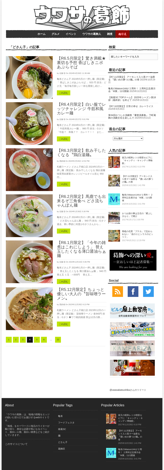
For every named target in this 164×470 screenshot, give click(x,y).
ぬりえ (122, 34)
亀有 (60, 416)
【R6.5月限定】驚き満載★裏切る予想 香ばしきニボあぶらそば (81, 62)
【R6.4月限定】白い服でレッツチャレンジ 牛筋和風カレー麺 (81, 108)
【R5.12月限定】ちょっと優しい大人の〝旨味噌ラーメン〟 (81, 293)
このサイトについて (16, 444)
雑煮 (109, 34)
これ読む (63, 92)
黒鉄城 (62, 161)
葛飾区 (61, 448)
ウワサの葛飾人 (91, 34)
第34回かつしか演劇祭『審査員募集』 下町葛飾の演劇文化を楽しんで (132, 116)
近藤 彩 (62, 73)
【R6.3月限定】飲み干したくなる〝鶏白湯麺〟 (81, 152)
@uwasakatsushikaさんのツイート (128, 390)
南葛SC (62, 429)
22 (58, 339)
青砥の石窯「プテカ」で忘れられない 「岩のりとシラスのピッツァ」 (137, 234)
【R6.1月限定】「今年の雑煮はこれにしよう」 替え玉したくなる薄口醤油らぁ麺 (81, 249)
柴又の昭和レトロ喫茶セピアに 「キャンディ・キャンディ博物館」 (137, 160)
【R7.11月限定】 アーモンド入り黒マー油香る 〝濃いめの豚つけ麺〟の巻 (131, 78)
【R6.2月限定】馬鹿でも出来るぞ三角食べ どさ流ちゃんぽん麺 (81, 200)
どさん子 (62, 442)
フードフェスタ (66, 422)
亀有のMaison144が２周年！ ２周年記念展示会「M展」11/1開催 (137, 198)
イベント (71, 34)
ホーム (41, 34)
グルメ (56, 34)
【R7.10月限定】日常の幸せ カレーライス (130, 106)
